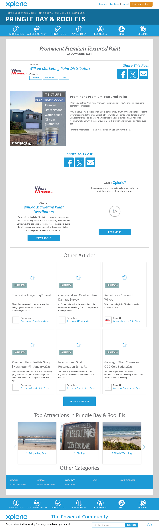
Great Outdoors (127, 480)
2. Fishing (79, 453)
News (64, 78)
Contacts (103, 4)
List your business (141, 4)
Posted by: (33, 64)
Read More (114, 231)
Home (9, 12)
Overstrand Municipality (78, 321)
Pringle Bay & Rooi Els (50, 12)
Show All (14, 480)
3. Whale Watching (122, 453)
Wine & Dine (70, 484)
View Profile (43, 237)
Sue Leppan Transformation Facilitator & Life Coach (35, 321)
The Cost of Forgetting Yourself (32, 295)
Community (78, 12)
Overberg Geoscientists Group (35, 388)
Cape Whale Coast (25, 12)
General (35, 78)
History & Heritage (18, 484)
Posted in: (33, 74)
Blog (67, 12)
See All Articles (79, 401)
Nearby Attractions (46, 484)
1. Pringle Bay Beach (37, 453)
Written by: (43, 203)
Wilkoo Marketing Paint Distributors (60, 68)
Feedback (114, 4)
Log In (125, 4)
